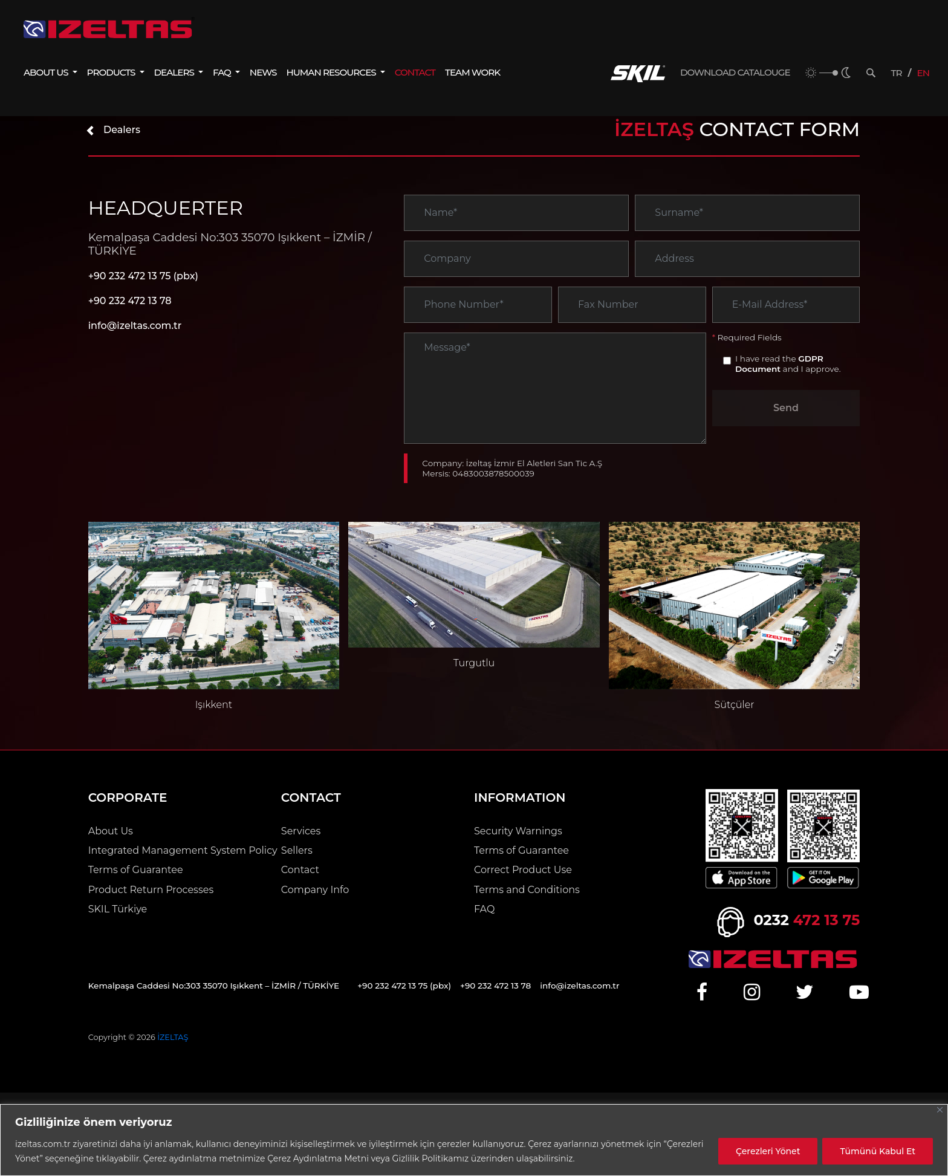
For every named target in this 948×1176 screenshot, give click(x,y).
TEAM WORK (472, 72)
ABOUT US (47, 72)
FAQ (223, 72)
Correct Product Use (523, 870)
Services (300, 831)
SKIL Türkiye (118, 909)
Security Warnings (518, 831)
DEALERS (175, 72)
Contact (300, 870)
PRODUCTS (112, 72)
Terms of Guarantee (135, 870)
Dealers (112, 129)
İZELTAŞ (172, 1037)
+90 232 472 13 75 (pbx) (143, 276)
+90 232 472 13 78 (130, 301)
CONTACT (415, 72)
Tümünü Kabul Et (877, 1151)
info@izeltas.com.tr (135, 325)
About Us (110, 831)
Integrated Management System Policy (183, 850)
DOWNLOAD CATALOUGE (735, 72)
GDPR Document (779, 363)
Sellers (297, 850)
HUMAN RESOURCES (332, 72)
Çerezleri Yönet (768, 1151)
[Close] (940, 1110)
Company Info (315, 889)
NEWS (263, 72)
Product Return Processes (151, 889)
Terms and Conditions (527, 889)
